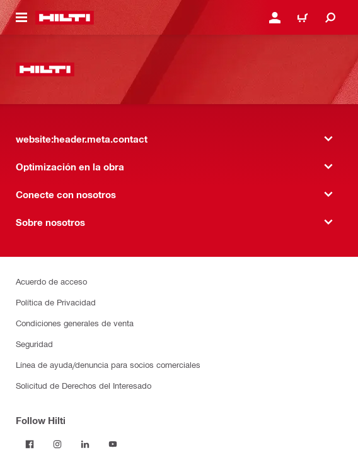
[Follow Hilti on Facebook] (29, 444)
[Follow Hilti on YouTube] (113, 444)
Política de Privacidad (56, 302)
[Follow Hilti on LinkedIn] (85, 444)
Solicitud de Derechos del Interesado (83, 385)
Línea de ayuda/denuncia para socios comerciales (108, 364)
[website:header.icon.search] (330, 18)
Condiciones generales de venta (75, 322)
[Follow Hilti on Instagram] (57, 444)
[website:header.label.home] (64, 18)
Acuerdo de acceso (51, 281)
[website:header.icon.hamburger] (21, 18)
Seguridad (34, 343)
